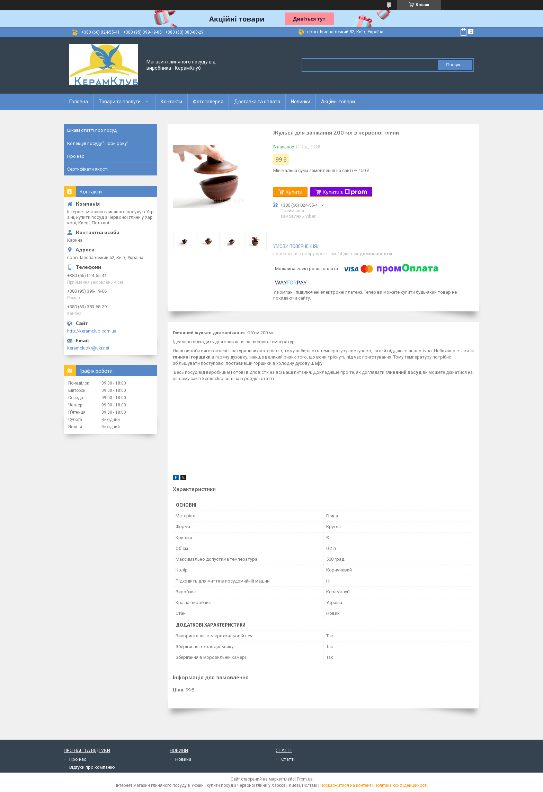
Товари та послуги (120, 101)
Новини (183, 759)
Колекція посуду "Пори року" (97, 143)
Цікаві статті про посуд (92, 130)
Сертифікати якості (87, 169)
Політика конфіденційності (400, 785)
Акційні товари (338, 101)
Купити (294, 192)
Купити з (345, 192)
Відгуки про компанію (92, 767)
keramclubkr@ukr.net (88, 348)
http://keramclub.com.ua (91, 331)
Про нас (75, 156)
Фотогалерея (208, 101)
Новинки (300, 101)
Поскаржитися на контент (345, 785)
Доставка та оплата (257, 101)
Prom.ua (305, 779)
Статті (288, 759)
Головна (78, 101)
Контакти (171, 101)
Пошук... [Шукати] (455, 64)
